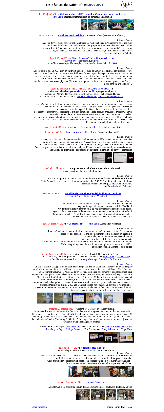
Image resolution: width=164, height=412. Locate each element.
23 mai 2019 (123, 256)
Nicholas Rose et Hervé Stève (118, 326)
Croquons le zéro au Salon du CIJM (100, 63)
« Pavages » (70, 127)
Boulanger (78, 329)
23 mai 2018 (108, 256)
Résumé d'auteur (124, 264)
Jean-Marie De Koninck (110, 259)
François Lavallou (88, 127)
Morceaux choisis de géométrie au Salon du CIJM (100, 96)
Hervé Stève (57, 17)
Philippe (69, 329)
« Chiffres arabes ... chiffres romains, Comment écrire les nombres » (91, 14)
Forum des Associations (95, 382)
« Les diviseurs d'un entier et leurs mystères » (72, 259)
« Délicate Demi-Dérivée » (71, 35)
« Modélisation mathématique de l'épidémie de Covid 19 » (93, 193)
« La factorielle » (75, 224)
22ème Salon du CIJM (82, 58)
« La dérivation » (72, 132)
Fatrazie (111, 186)
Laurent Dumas (76, 196)
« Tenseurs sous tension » (93, 348)
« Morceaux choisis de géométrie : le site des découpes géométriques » (82, 91)
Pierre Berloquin (72, 326)
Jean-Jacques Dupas (55, 329)
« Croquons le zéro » (104, 58)
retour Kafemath (39, 407)
